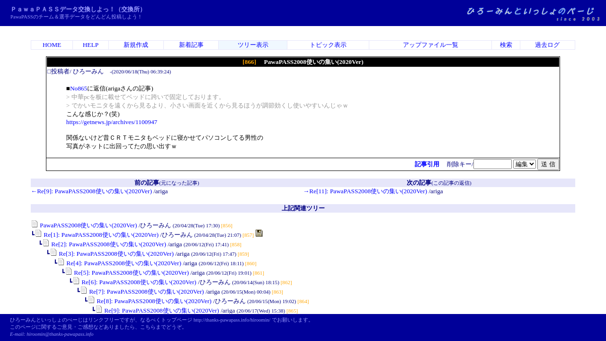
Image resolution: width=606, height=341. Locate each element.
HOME (52, 44)
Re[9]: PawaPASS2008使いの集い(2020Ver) (157, 310)
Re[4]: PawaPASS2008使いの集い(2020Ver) (119, 263)
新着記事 (191, 44)
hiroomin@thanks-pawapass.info (60, 334)
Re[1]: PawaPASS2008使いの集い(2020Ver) (97, 234)
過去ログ (547, 44)
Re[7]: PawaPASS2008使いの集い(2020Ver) (142, 291)
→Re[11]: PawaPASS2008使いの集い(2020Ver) (365, 191)
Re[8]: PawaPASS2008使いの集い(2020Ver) (150, 301)
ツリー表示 (253, 44)
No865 (78, 88)
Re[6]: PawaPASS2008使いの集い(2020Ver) (134, 282)
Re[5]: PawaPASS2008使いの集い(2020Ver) (127, 272)
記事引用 (427, 164)
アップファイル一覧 (430, 44)
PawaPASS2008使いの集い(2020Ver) (84, 225)
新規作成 (136, 44)
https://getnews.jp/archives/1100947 (111, 122)
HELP (90, 44)
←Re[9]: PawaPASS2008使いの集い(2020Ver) (91, 191)
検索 (506, 44)
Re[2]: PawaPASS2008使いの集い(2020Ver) (104, 244)
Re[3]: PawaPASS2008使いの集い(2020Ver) (112, 253)
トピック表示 (328, 44)
